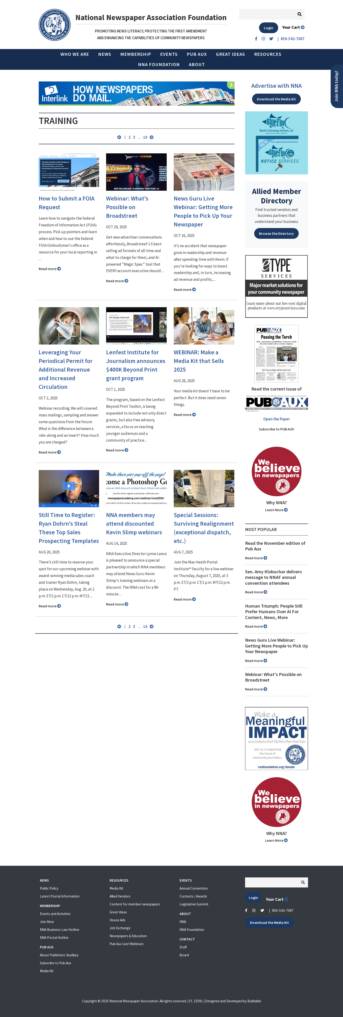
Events (169, 54)
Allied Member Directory (276, 195)
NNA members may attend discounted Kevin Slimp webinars (134, 523)
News (104, 54)
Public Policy (49, 888)
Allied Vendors (120, 896)
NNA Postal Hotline (54, 937)
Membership (135, 54)
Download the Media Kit (276, 99)
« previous (119, 137)
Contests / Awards (193, 896)
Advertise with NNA (276, 85)
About (197, 64)
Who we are (74, 54)
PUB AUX (197, 54)
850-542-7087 (283, 910)
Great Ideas (230, 54)
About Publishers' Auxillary (59, 955)
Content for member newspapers (135, 904)
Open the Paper (276, 419)
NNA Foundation (159, 64)
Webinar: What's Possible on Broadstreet (127, 207)
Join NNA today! (336, 86)
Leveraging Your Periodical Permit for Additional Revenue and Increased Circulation (66, 369)
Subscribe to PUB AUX (276, 429)
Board (184, 955)
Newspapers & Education (128, 936)
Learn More (276, 509)
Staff (183, 947)
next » (151, 137)
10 (145, 137)
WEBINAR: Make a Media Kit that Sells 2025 (199, 360)
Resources (267, 54)
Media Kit (47, 971)
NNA (183, 921)
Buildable (254, 1001)
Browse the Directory (276, 233)
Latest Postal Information (60, 896)
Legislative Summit (194, 904)
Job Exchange (120, 928)
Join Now (47, 921)
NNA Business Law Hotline (59, 929)
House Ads (117, 920)
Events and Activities (55, 913)
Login (268, 27)
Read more (50, 268)
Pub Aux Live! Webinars (127, 944)
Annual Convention (194, 888)
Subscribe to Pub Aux (55, 963)
